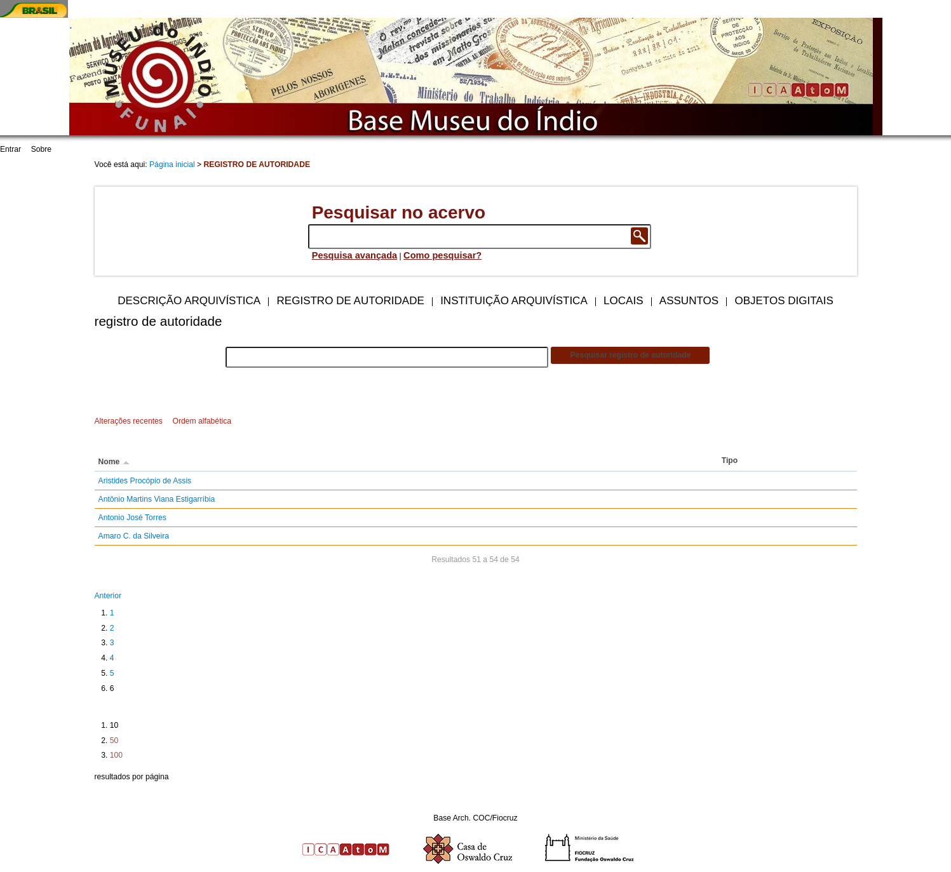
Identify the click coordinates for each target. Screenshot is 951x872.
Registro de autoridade (350, 301)
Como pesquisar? (442, 255)
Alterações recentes (129, 421)
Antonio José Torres (132, 517)
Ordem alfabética (201, 421)
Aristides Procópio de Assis (145, 480)
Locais (623, 301)
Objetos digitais (783, 301)
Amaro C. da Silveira (133, 536)
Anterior (108, 595)
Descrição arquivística (189, 301)
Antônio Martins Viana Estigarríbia (156, 499)
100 (116, 755)
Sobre (41, 149)
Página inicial (172, 164)
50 (114, 740)
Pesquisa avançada (355, 255)
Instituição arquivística (514, 301)
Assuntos (688, 301)
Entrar (10, 149)
